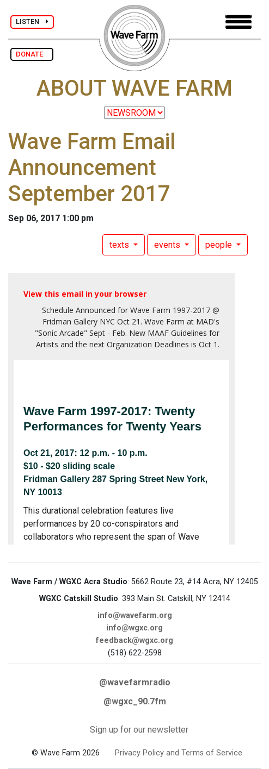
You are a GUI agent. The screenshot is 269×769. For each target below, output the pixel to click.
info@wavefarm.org (134, 615)
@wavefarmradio (134, 682)
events (168, 245)
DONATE (32, 54)
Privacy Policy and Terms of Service (178, 753)
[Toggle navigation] (238, 22)
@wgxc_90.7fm (134, 701)
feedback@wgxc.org (134, 640)
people (219, 245)
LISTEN (32, 21)
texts (120, 245)
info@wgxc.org (134, 628)
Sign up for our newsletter (139, 729)
